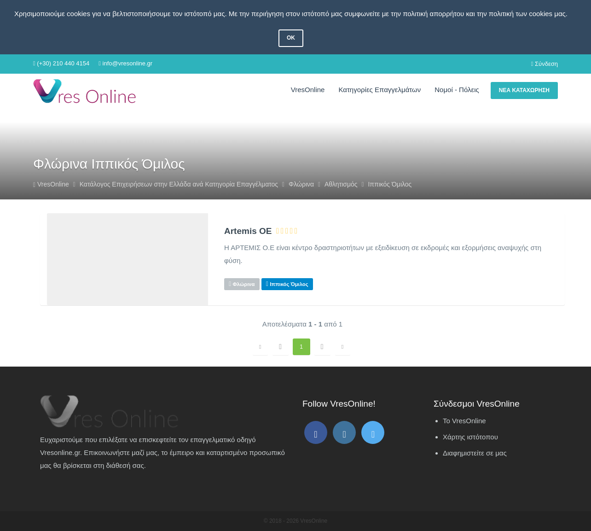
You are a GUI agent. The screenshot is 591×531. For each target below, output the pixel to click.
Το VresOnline (464, 421)
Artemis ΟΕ (248, 231)
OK (291, 38)
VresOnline (308, 89)
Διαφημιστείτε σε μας (475, 453)
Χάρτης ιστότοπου (470, 437)
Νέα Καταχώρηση (524, 90)
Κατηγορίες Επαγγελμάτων (379, 89)
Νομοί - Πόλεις (457, 89)
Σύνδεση (544, 63)
